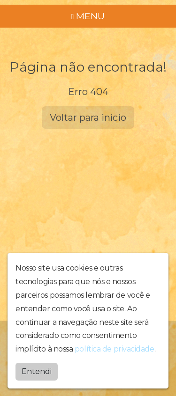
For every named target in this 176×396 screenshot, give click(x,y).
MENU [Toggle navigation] (88, 16)
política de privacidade (114, 349)
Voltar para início (88, 117)
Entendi (37, 371)
